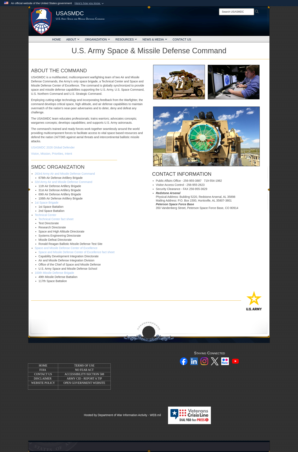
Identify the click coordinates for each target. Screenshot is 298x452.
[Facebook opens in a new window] (183, 361)
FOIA (42, 369)
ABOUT (72, 39)
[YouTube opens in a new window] (235, 361)
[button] (89, 3)
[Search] (236, 11)
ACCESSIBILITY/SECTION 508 (84, 374)
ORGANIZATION (97, 39)
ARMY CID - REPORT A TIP (84, 378)
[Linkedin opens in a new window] (194, 361)
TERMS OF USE (84, 365)
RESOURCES (126, 39)
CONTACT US (182, 39)
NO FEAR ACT (84, 369)
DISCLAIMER (43, 378)
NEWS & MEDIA (154, 39)
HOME (56, 39)
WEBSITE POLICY (43, 382)
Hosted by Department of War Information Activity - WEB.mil (122, 415)
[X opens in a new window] (215, 361)
